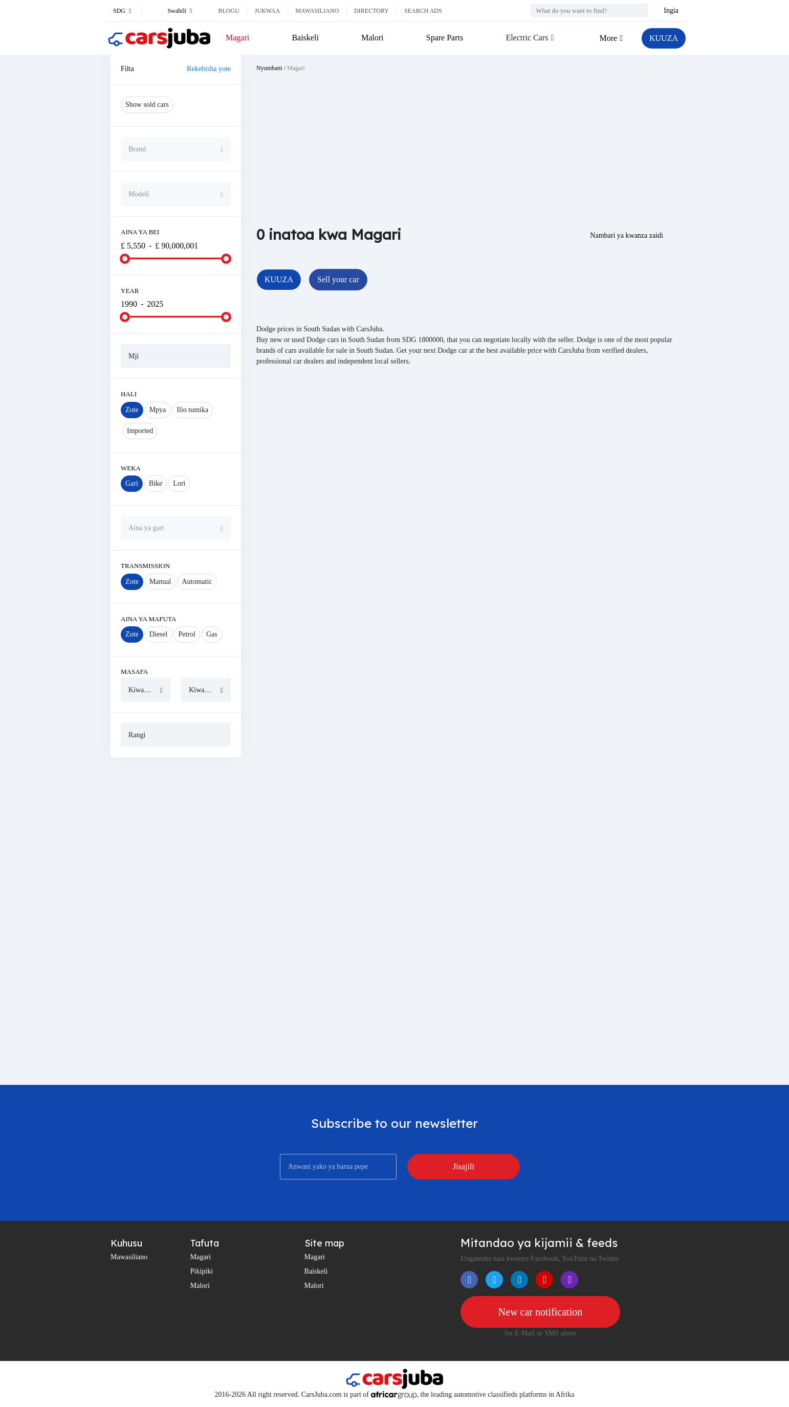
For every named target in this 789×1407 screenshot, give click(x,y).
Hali (129, 394)
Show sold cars (147, 104)
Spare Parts (444, 37)
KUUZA (663, 38)
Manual (160, 581)
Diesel (158, 634)
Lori (179, 483)
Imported (140, 431)
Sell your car (338, 279)
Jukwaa (267, 10)
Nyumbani (269, 68)
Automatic (197, 581)
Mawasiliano (317, 10)
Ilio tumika (192, 410)
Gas (211, 634)
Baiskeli (305, 37)
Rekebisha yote (209, 69)
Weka (131, 468)
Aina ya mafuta (148, 619)
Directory (371, 10)
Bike (155, 483)
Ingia (671, 10)
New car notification (540, 1312)
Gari (131, 483)
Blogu (228, 10)
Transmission (145, 566)
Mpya (157, 410)
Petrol (186, 634)
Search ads (423, 10)
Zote (132, 410)
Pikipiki (201, 1271)
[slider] (125, 259)
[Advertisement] (176, 920)
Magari (237, 37)
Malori (372, 37)
